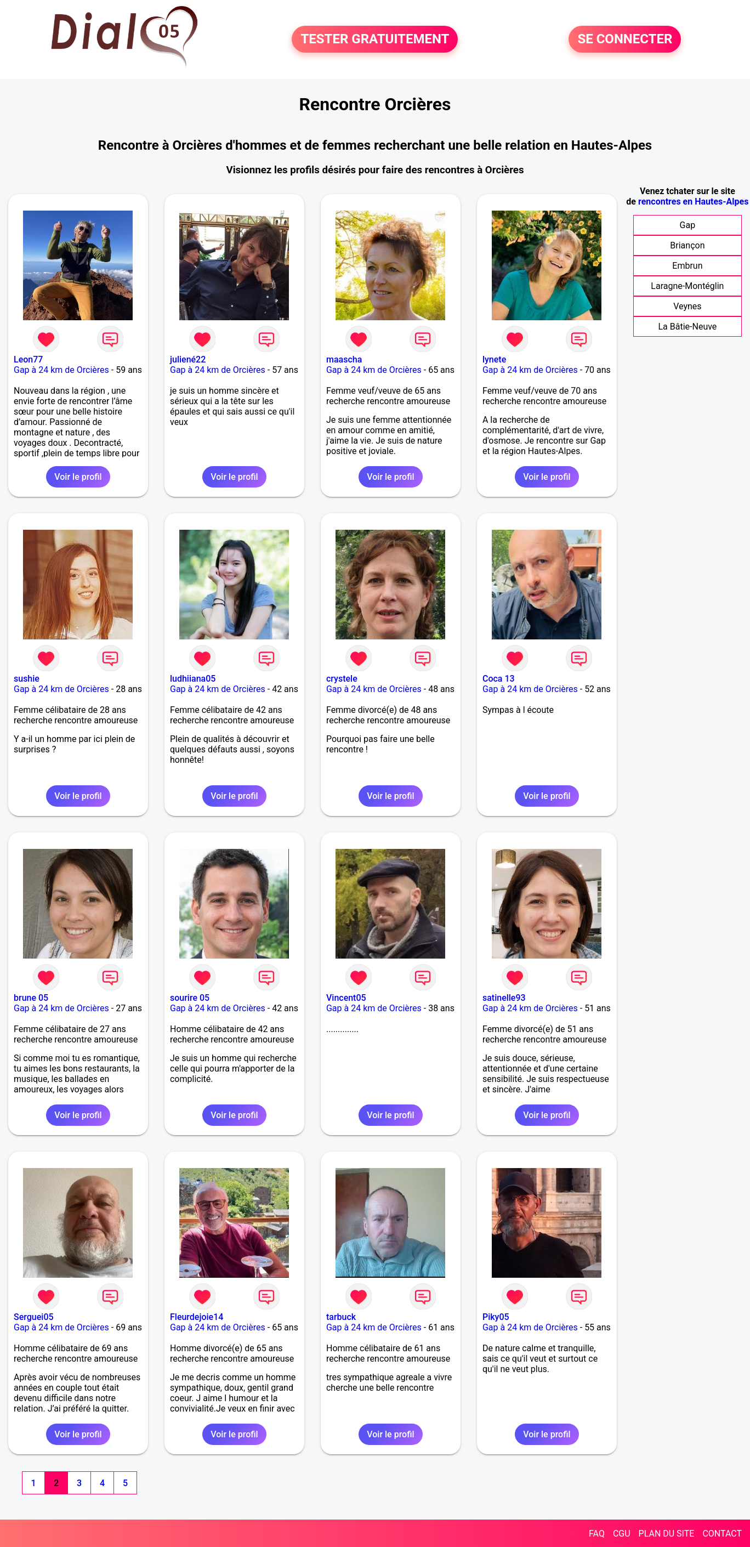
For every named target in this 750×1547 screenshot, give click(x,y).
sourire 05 (189, 998)
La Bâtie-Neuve (687, 326)
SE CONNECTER (624, 39)
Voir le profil (77, 477)
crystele (341, 678)
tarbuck (341, 1317)
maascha (344, 359)
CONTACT (722, 1533)
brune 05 (31, 998)
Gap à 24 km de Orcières (61, 370)
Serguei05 (34, 1317)
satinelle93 (504, 998)
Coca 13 (498, 678)
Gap (688, 225)
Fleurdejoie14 (196, 1317)
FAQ (597, 1533)
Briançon (687, 245)
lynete (494, 359)
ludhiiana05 (192, 678)
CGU (621, 1533)
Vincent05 (346, 998)
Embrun (687, 265)
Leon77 (28, 359)
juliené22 (188, 359)
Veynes (687, 306)
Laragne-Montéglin (687, 286)
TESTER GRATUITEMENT (374, 39)
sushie (26, 678)
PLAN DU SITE (667, 1533)
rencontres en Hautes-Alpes (693, 201)
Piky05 (495, 1317)
